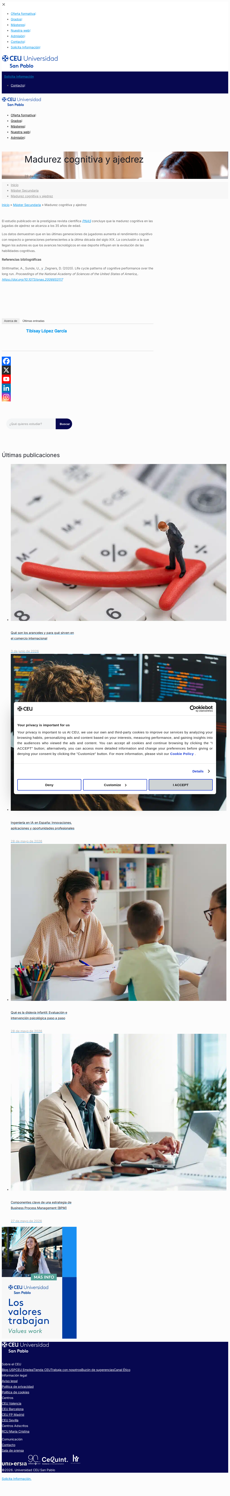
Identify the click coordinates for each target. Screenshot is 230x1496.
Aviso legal (10, 1381)
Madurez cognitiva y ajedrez (32, 196)
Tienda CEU (42, 1370)
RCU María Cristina (15, 1431)
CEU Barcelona (13, 1409)
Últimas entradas (33, 321)
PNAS (86, 221)
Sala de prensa (13, 1450)
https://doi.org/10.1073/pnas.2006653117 (32, 279)
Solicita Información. (16, 1479)
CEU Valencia (11, 1403)
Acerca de (10, 321)
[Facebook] (6, 361)
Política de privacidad (18, 1386)
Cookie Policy (182, 753)
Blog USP (8, 1370)
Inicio (14, 185)
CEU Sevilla (10, 1420)
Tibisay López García (46, 331)
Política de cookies (15, 1392)
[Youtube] (6, 379)
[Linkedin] (6, 388)
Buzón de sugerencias (97, 1370)
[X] (6, 370)
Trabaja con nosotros (66, 1370)
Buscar (65, 424)
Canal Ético (122, 1370)
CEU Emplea (24, 1370)
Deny (49, 785)
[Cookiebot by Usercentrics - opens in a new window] (193, 708)
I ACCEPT (180, 785)
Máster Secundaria (25, 190)
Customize (115, 785)
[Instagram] (6, 396)
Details (198, 771)
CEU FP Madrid (13, 1414)
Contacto (8, 1445)
